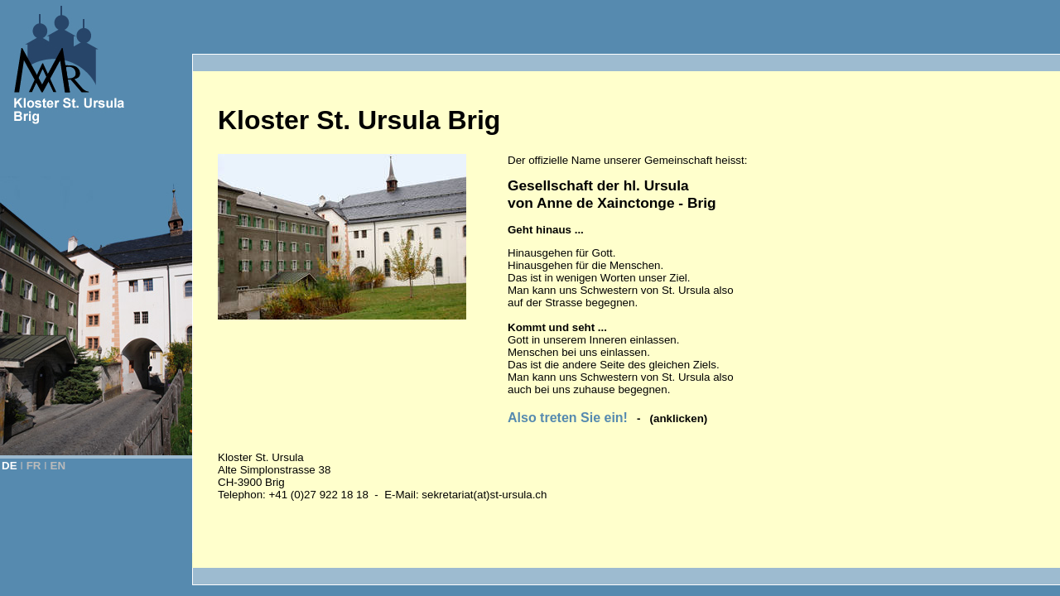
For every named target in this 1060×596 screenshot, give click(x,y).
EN (58, 465)
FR (33, 465)
